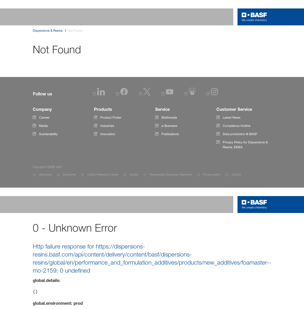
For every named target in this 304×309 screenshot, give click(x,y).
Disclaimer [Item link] (69, 174)
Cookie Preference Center (102, 174)
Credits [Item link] (134, 174)
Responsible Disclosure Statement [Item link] (171, 174)
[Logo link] (254, 17)
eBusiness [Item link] (45, 174)
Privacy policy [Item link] (211, 174)
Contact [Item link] (236, 174)
